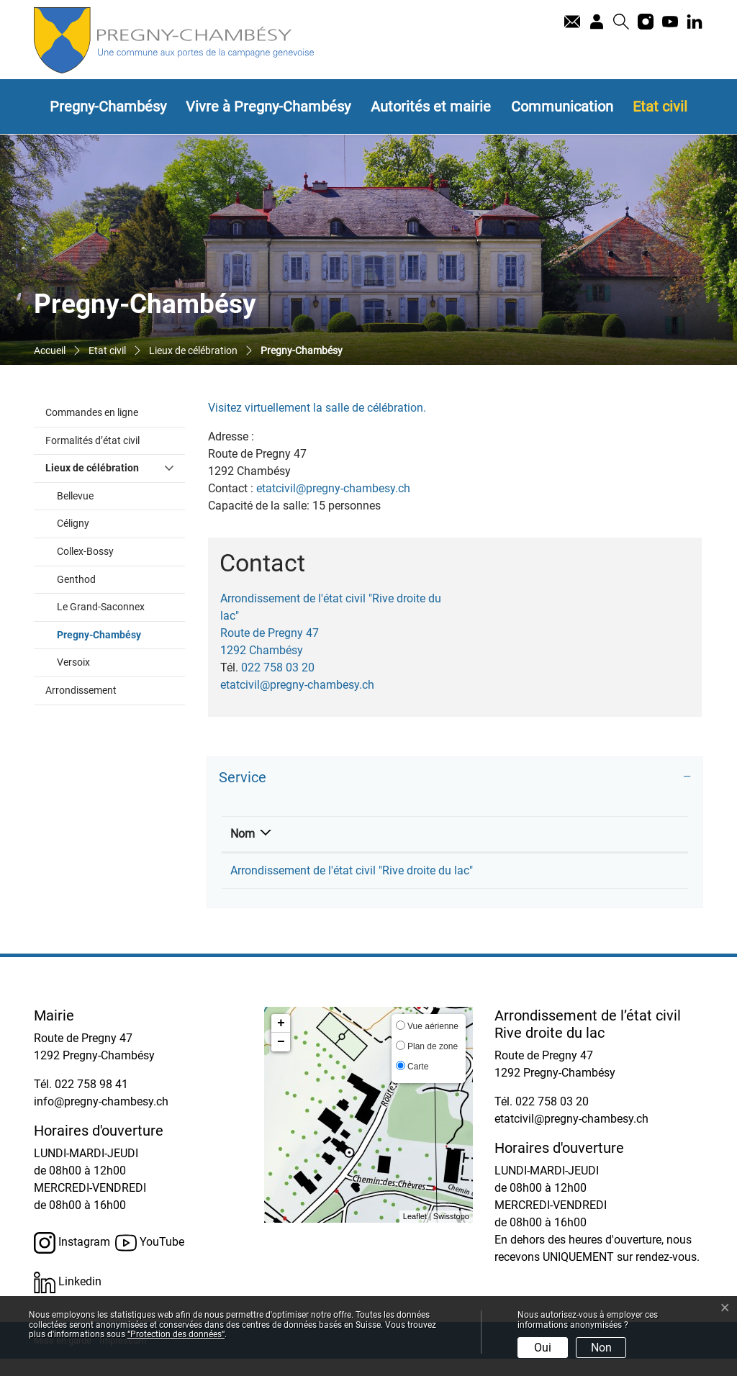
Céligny (73, 523)
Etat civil (660, 106)
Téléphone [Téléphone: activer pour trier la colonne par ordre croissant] (461, 834)
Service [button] (242, 777)
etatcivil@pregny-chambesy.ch (333, 488)
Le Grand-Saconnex (101, 607)
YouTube (149, 1260)
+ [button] (281, 1040)
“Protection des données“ (176, 1334)
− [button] (281, 1059)
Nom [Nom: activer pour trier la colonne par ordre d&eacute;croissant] (242, 834)
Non (601, 1347)
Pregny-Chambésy (108, 106)
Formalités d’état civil (92, 441)
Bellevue (75, 496)
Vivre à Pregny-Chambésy (268, 106)
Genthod (76, 580)
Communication (562, 106)
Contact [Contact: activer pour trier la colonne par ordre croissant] (545, 834)
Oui (542, 1347)
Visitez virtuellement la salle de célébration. (324, 408)
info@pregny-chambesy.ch (101, 1119)
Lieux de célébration (92, 468)
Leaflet (415, 1233)
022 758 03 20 (278, 667)
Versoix (73, 662)
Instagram (72, 1260)
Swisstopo (451, 1233)
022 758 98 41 (91, 1101)
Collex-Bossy (85, 552)
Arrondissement (81, 690)
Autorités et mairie (431, 106)
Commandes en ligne (91, 413)
